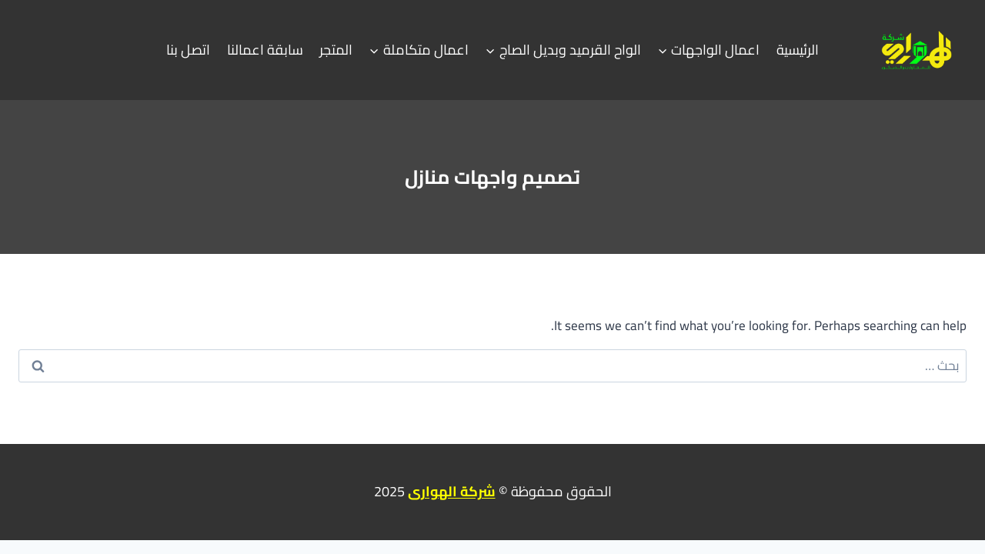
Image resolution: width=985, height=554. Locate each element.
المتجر (335, 49)
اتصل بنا (188, 49)
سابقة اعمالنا (265, 49)
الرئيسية (797, 49)
